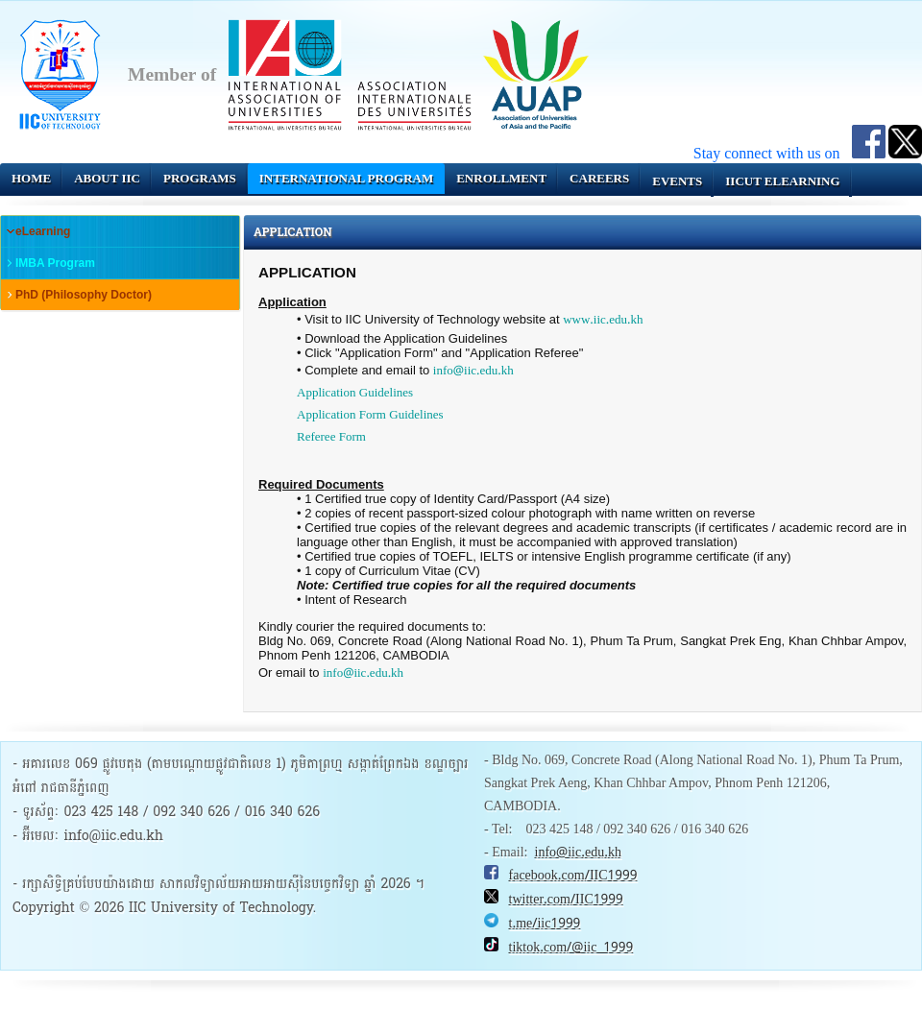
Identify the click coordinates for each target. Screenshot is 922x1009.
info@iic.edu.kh (473, 371)
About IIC (107, 178)
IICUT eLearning (782, 181)
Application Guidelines (355, 393)
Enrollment (501, 178)
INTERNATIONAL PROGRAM (346, 178)
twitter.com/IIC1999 (566, 899)
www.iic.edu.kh (603, 320)
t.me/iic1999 (545, 923)
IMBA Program (55, 263)
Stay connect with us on (772, 153)
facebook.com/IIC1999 (573, 875)
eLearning (42, 231)
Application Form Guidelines (370, 415)
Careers (599, 178)
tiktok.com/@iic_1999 (571, 947)
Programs (199, 178)
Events (677, 181)
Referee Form (331, 437)
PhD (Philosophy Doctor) (83, 294)
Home (31, 178)
